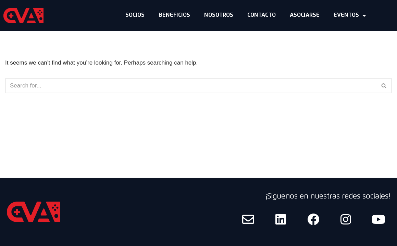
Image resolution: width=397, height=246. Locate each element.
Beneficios (174, 15)
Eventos (350, 15)
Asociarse (305, 15)
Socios (135, 15)
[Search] (190, 85)
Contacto (261, 15)
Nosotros (218, 15)
